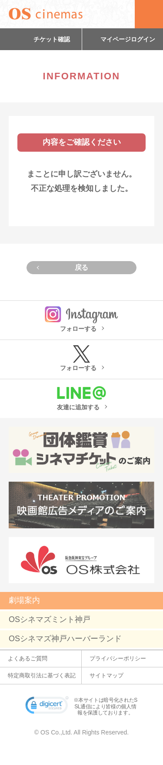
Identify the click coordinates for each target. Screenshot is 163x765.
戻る (81, 267)
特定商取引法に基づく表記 (42, 675)
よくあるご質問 (27, 658)
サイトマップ (106, 675)
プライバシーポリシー (118, 658)
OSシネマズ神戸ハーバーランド (65, 638)
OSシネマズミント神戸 (49, 619)
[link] (47, 706)
